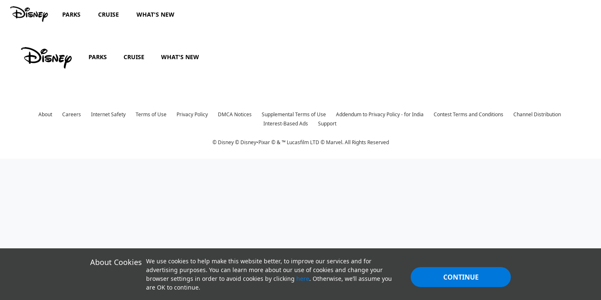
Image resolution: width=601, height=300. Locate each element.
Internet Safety (108, 114)
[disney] (46, 58)
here (302, 278)
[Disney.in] (30, 14)
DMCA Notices (235, 114)
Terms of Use (151, 114)
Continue (461, 277)
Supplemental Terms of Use (294, 114)
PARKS (97, 57)
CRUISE (134, 57)
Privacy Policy (192, 114)
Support (327, 123)
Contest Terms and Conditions (468, 114)
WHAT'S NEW (180, 57)
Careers (71, 114)
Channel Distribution (537, 114)
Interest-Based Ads (285, 123)
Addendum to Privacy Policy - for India (380, 114)
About (45, 114)
